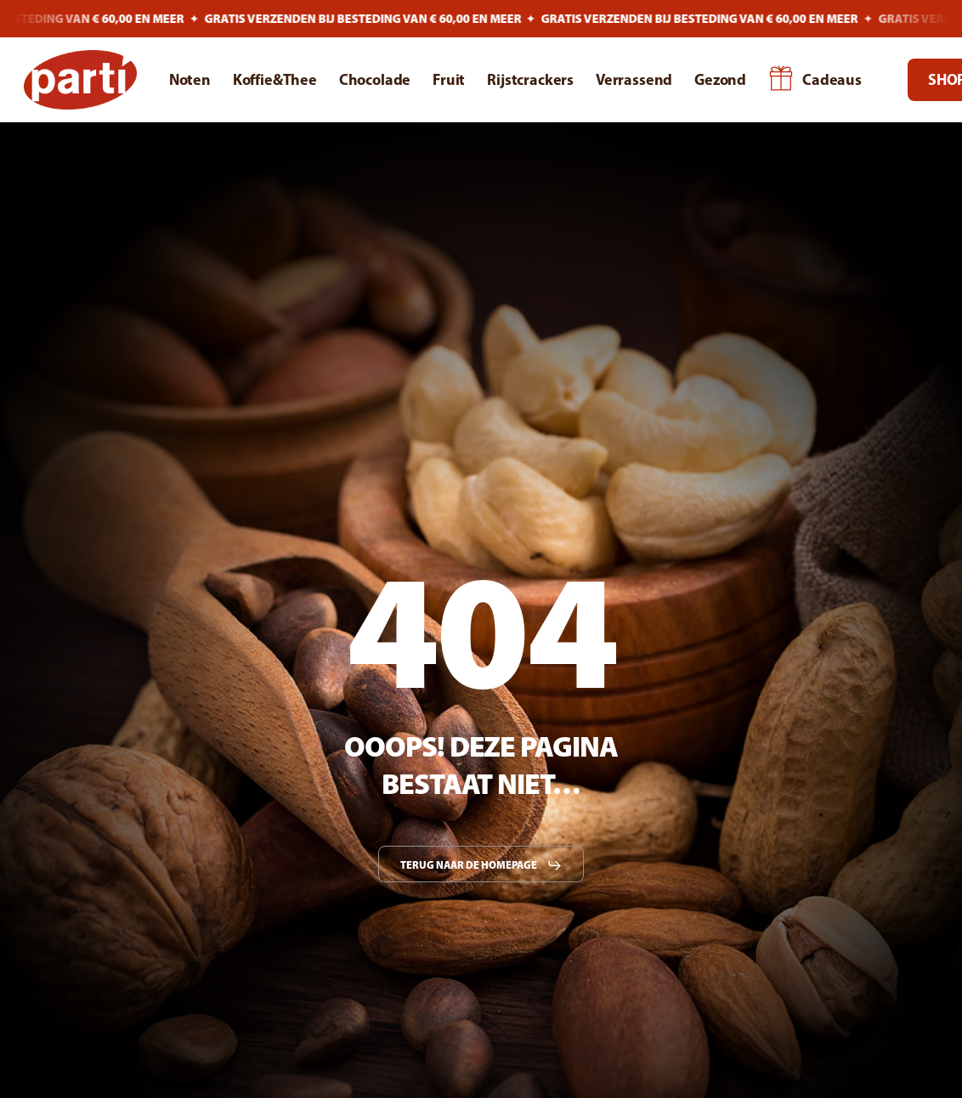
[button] (481, 865)
